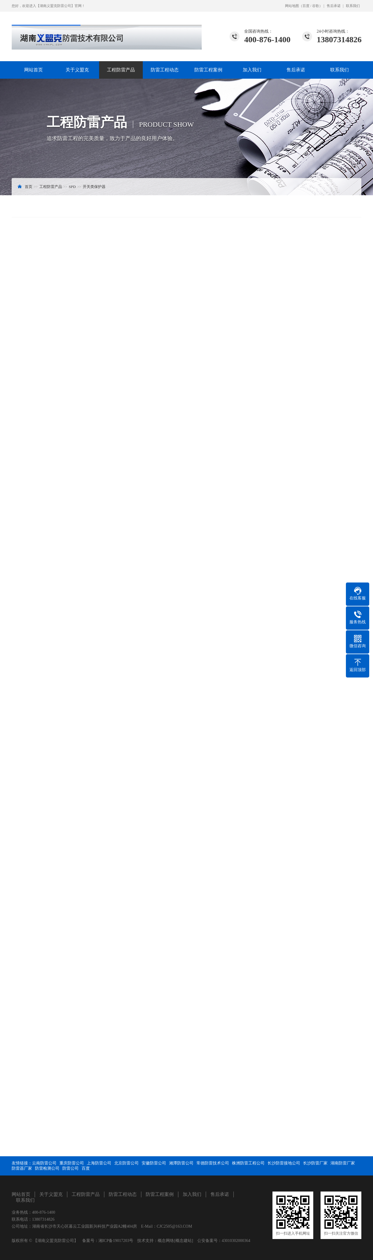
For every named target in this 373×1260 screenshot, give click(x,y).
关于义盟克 (77, 69)
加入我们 (252, 69)
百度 (305, 6)
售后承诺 (334, 6)
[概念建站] (183, 1240)
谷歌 (315, 6)
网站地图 (292, 6)
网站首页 (33, 69)
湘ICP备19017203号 (115, 1240)
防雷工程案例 (208, 69)
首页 (28, 186)
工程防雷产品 (121, 69)
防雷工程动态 (165, 69)
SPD (72, 186)
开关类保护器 (94, 186)
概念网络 (166, 1240)
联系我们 (353, 6)
